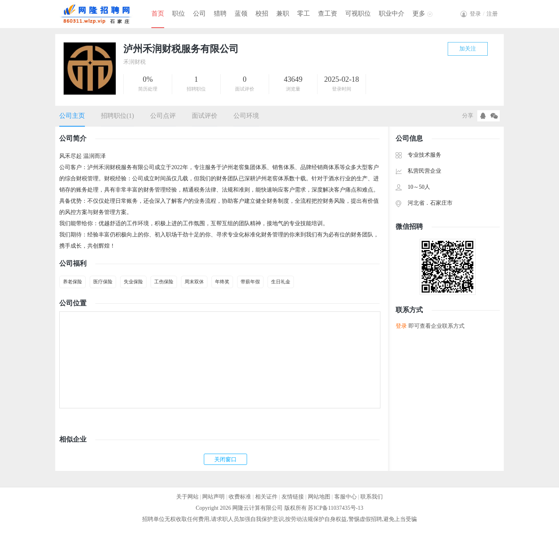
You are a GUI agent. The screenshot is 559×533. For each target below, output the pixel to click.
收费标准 (240, 497)
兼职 (282, 13)
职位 (178, 13)
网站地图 (319, 497)
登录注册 (484, 14)
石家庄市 (441, 203)
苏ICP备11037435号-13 (335, 508)
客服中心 (345, 497)
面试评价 (204, 115)
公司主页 (72, 115)
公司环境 (246, 115)
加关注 (467, 49)
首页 (157, 13)
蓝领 (241, 13)
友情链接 (293, 497)
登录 (401, 326)
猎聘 (220, 13)
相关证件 (266, 497)
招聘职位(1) (117, 115)
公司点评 (163, 115)
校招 (261, 13)
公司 (199, 13)
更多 (418, 13)
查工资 (327, 13)
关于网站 (187, 497)
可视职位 (358, 13)
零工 (303, 13)
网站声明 (213, 497)
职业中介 (391, 13)
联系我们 (371, 497)
